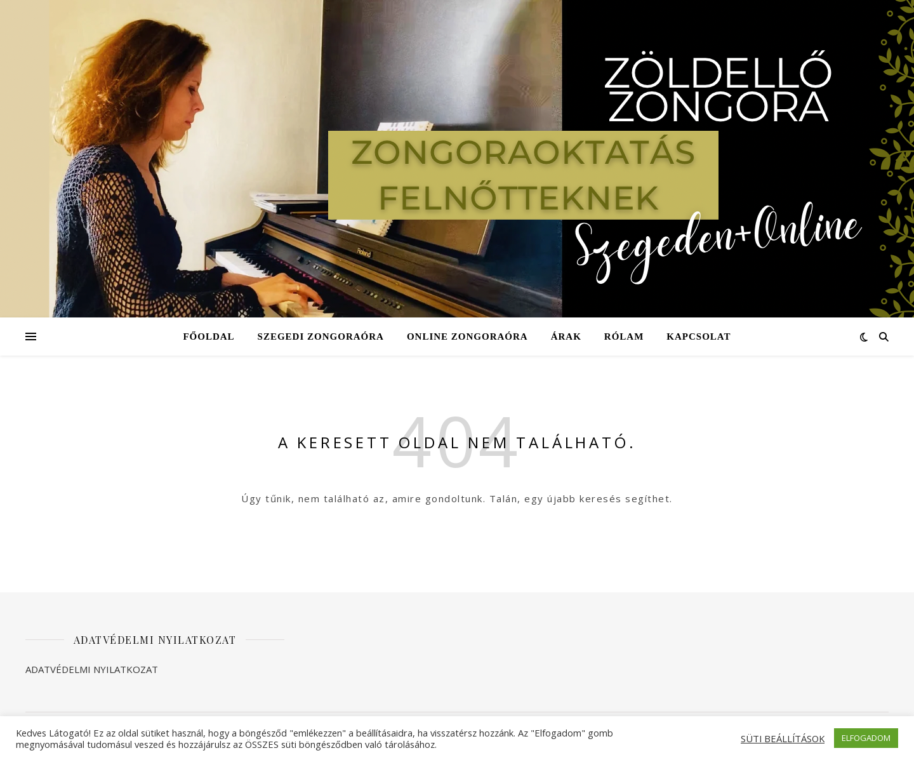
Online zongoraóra (467, 336)
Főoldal (208, 336)
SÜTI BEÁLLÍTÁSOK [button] (783, 738)
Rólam (624, 336)
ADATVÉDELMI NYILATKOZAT (91, 669)
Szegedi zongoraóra (321, 336)
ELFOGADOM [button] (866, 737)
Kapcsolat (698, 336)
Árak (566, 336)
